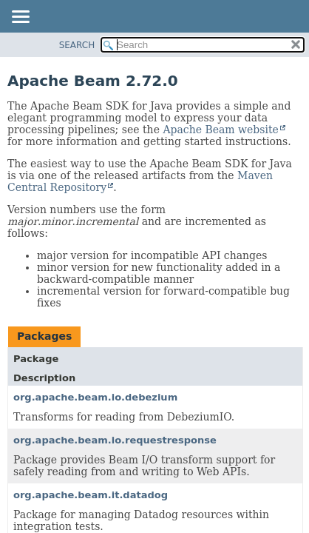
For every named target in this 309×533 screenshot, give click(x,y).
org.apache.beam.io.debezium (95, 397)
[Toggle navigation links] (20, 17)
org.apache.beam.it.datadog (90, 494)
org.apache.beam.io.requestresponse (115, 440)
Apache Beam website (220, 129)
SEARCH (77, 45)
